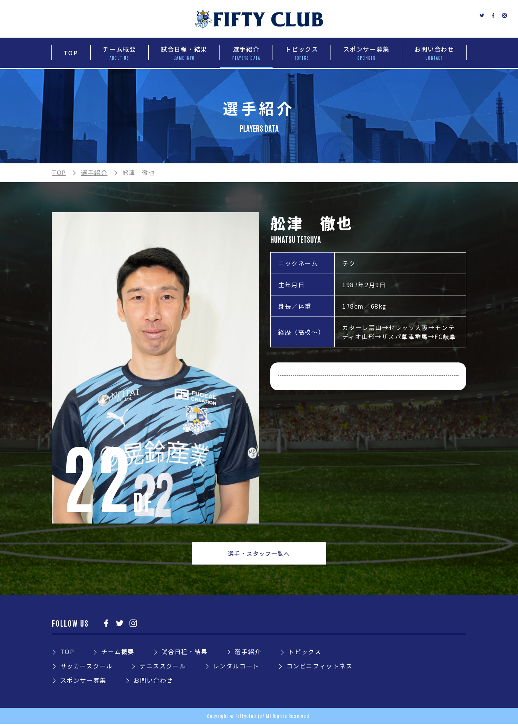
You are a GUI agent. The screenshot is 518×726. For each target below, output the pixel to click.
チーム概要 (117, 653)
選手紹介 (94, 172)
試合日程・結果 (184, 653)
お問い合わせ (153, 682)
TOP (59, 172)
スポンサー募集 (83, 682)
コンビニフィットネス (319, 668)
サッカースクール (86, 668)
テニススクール (163, 668)
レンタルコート (236, 668)
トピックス (304, 653)
